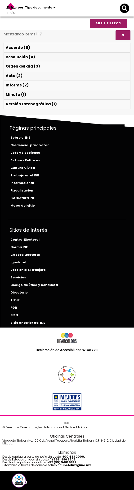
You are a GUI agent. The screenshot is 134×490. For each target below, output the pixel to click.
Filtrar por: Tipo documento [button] (31, 7)
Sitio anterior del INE (27, 322)
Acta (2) (14, 75)
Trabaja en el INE (24, 175)
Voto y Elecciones (25, 152)
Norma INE (19, 247)
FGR (13, 307)
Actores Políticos (25, 160)
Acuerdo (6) (18, 47)
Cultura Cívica (22, 168)
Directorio (19, 292)
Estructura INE (22, 198)
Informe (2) (17, 85)
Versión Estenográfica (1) (31, 104)
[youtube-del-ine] (29, 482)
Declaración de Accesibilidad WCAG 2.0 (67, 350)
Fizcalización (21, 190)
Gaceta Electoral (25, 254)
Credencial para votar (29, 145)
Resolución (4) (20, 57)
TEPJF (15, 300)
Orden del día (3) (23, 66)
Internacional (22, 183)
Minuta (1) (16, 94)
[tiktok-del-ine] (36, 482)
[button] (19, 480)
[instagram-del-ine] (33, 482)
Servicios (18, 277)
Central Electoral (25, 239)
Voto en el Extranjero (28, 270)
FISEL (14, 315)
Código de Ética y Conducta (34, 285)
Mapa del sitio (22, 205)
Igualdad (18, 262)
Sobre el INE (20, 137)
